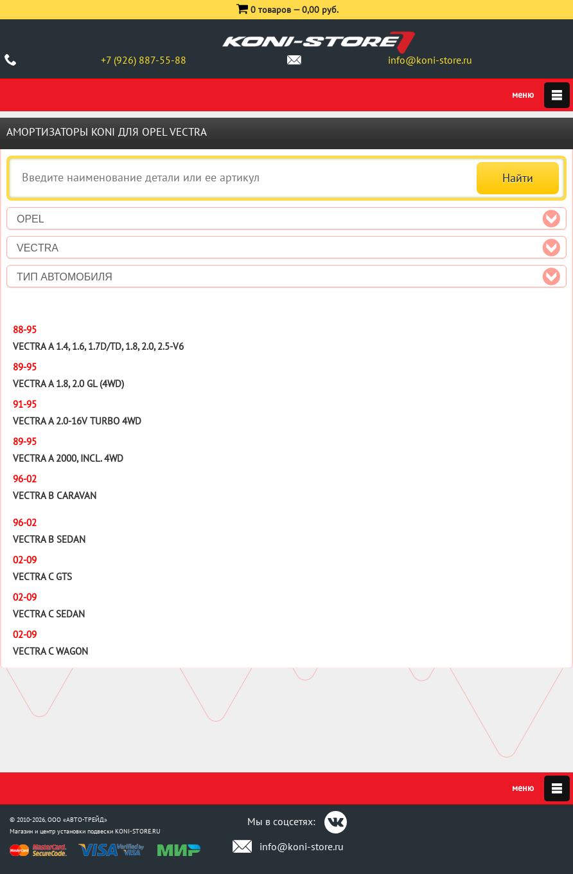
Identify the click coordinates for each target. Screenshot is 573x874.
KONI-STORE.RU (138, 831)
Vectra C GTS (42, 576)
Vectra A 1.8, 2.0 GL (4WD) (68, 384)
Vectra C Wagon (50, 651)
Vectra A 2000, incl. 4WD (68, 458)
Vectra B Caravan (54, 495)
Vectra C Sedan (49, 614)
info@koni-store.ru (430, 59)
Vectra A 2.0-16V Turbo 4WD (77, 421)
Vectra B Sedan (49, 539)
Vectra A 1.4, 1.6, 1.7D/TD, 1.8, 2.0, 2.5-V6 (98, 346)
